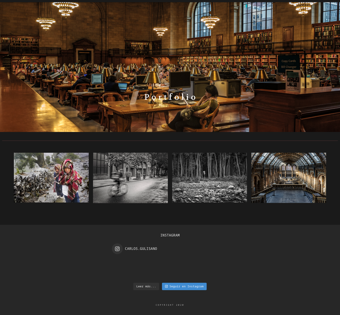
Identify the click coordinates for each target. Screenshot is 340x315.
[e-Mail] (323, 18)
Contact (255, 31)
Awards (228, 31)
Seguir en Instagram (184, 286)
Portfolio (146, 31)
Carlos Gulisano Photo (170, 19)
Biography (87, 31)
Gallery (116, 31)
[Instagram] (315, 18)
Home (60, 31)
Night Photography (189, 31)
